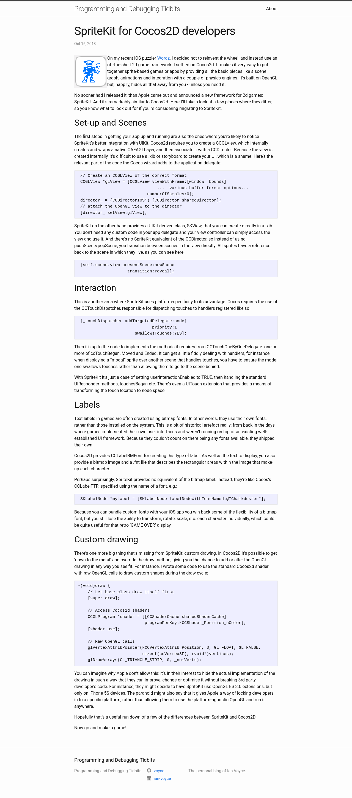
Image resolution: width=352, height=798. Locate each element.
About (272, 8)
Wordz (163, 58)
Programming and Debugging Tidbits (127, 9)
